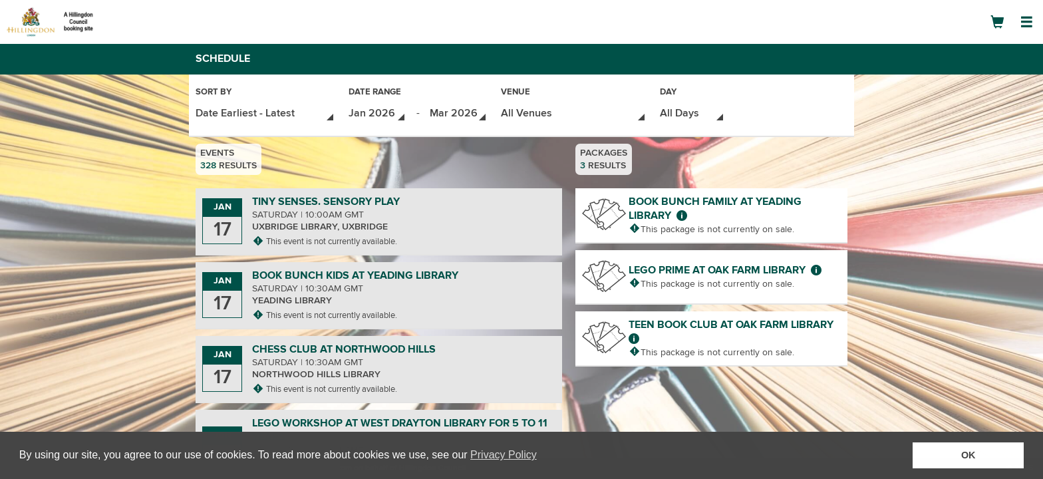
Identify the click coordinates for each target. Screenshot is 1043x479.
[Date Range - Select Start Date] (377, 112)
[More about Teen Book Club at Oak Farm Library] (634, 336)
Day (668, 93)
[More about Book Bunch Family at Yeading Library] (681, 213)
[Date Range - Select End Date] (459, 112)
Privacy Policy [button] (503, 454)
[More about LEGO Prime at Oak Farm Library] (816, 267)
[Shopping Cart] (997, 22)
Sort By (213, 93)
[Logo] (56, 22)
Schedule (223, 58)
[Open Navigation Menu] (1026, 22)
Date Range (375, 93)
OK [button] (968, 455)
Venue (515, 93)
